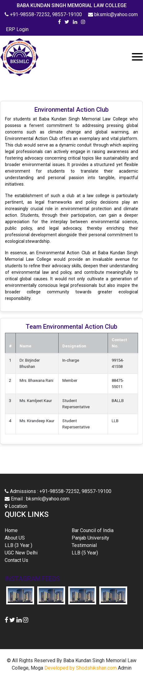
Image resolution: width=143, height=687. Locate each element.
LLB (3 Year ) (18, 545)
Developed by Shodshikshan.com (80, 668)
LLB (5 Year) (85, 553)
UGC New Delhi (21, 553)
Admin (125, 668)
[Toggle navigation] (137, 56)
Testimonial (84, 545)
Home (20, 530)
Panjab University (90, 538)
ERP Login (17, 29)
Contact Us (16, 560)
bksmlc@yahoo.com (113, 14)
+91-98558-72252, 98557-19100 (44, 14)
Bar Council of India (93, 530)
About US (15, 538)
